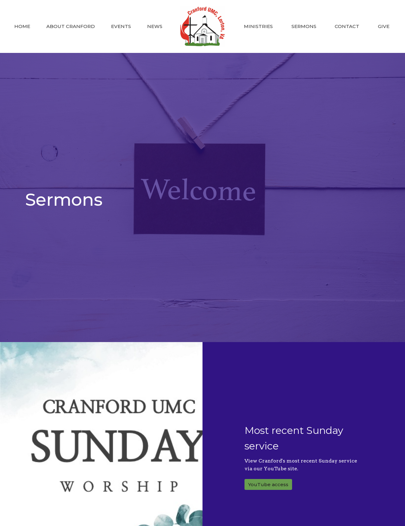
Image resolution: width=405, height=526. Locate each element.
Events (121, 26)
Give (383, 26)
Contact (347, 26)
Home (22, 26)
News (154, 26)
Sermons (303, 26)
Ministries (258, 26)
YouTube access (268, 484)
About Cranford (70, 26)
